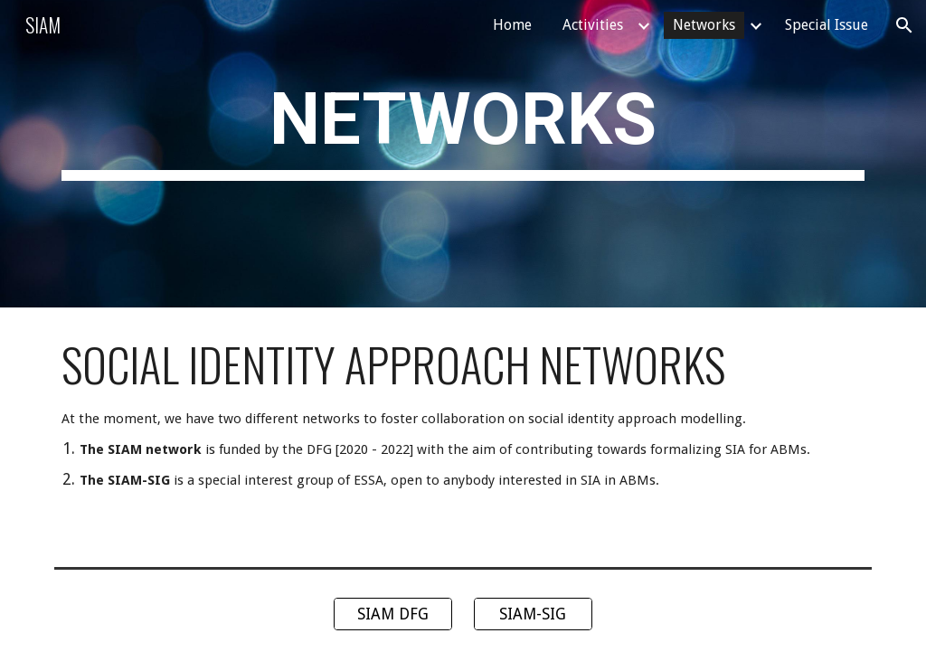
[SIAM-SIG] (533, 614)
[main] (463, 154)
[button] (904, 25)
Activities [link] (592, 24)
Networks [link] (704, 24)
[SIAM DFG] (393, 614)
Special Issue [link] (826, 24)
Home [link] (512, 24)
